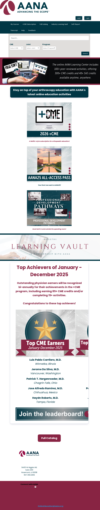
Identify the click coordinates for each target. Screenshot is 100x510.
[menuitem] (15, 24)
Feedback (32, 30)
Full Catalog (44, 24)
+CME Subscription (29, 24)
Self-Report (75, 24)
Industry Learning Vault (59, 24)
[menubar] (50, 27)
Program (46, 44)
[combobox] (21, 48)
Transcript (14, 30)
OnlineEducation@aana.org (50, 506)
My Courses (15, 24)
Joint (28, 44)
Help (23, 30)
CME (11, 44)
